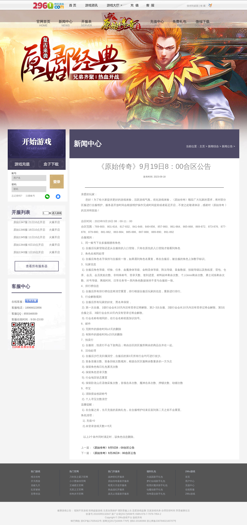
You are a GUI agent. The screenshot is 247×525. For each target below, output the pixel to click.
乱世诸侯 (35, 489)
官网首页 (43, 23)
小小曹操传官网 (77, 481)
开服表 (86, 23)
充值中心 (157, 23)
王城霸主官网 (76, 485)
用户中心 (190, 481)
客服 (150, 5)
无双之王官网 (76, 489)
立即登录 (57, 181)
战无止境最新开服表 (118, 493)
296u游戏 (190, 493)
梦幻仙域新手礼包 (156, 481)
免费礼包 (179, 23)
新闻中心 (66, 23)
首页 (72, 5)
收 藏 (203, 5)
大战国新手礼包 (155, 477)
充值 (134, 5)
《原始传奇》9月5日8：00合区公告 (113, 447)
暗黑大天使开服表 (117, 485)
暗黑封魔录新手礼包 (157, 485)
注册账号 (30, 195)
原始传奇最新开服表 (118, 481)
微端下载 (203, 23)
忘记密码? (17, 195)
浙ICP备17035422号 (91, 521)
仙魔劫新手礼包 (155, 489)
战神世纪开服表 (116, 477)
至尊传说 (35, 493)
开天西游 (35, 481)
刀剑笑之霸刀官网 (78, 477)
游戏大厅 (113, 5)
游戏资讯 (91, 5)
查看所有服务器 (36, 266)
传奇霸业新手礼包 (156, 493)
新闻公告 (227, 146)
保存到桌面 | (193, 5)
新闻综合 (213, 146)
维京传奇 (35, 477)
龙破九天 (35, 485)
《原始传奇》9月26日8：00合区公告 (114, 453)
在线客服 (190, 489)
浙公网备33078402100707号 (161, 521)
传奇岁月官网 (76, 493)
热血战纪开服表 (116, 489)
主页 (202, 146)
